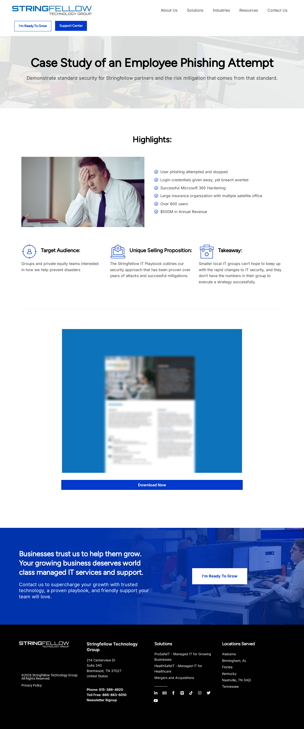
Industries (221, 10)
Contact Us (277, 10)
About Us (169, 10)
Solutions (195, 10)
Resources (248, 10)
